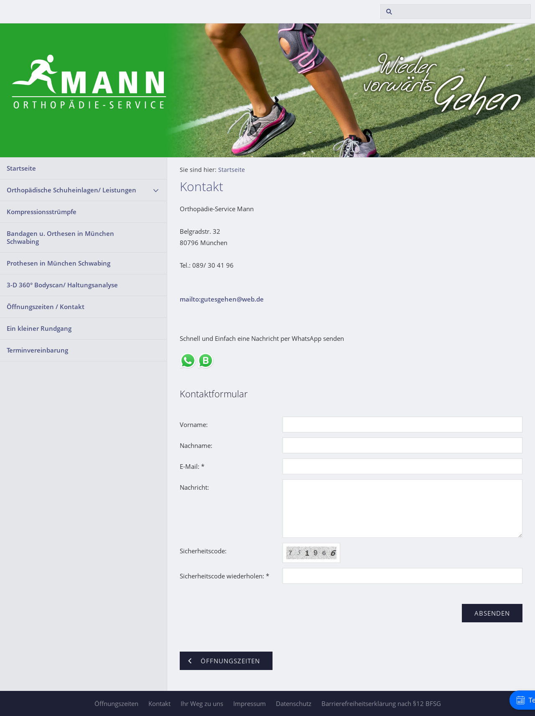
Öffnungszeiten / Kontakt (45, 306)
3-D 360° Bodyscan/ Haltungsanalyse (62, 285)
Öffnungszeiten (116, 703)
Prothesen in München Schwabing (58, 263)
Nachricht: (194, 487)
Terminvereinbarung (37, 350)
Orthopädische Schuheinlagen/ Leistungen (71, 190)
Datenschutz (293, 703)
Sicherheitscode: (203, 551)
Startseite (21, 168)
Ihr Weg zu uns (202, 703)
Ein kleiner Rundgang (39, 328)
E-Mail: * (192, 466)
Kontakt (159, 703)
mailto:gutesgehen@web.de (222, 299)
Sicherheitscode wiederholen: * (224, 576)
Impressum (249, 703)
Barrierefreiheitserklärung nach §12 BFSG (381, 703)
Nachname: (196, 445)
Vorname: (194, 424)
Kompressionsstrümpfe (41, 211)
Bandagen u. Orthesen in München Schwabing (60, 237)
